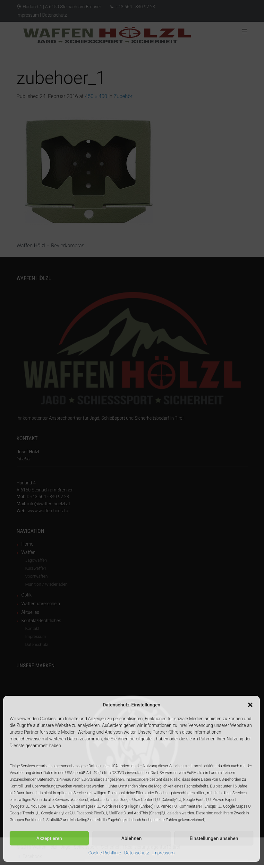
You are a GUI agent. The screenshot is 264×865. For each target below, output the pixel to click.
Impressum (163, 852)
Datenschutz (136, 852)
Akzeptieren (49, 838)
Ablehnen (131, 838)
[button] (250, 705)
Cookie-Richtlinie (105, 852)
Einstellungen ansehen (214, 838)
